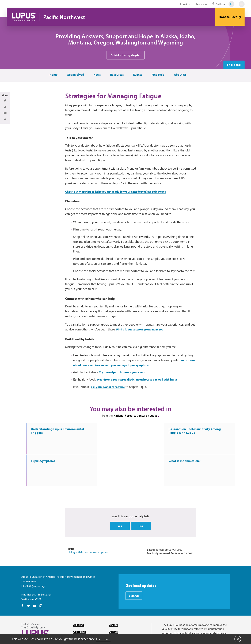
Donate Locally (230, 17)
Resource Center (83, 609)
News (96, 75)
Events (137, 75)
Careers (113, 595)
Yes (120, 496)
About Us (185, 4)
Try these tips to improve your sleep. (125, 374)
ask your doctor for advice (109, 389)
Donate (113, 602)
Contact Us (79, 602)
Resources (201, 4)
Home (53, 75)
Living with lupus (78, 522)
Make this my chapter (127, 55)
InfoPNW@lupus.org (33, 556)
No (141, 496)
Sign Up (134, 566)
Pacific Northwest (65, 17)
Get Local (219, 4)
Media (77, 616)
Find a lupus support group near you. (142, 331)
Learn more (103, 639)
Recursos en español (121, 616)
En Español (234, 65)
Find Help (157, 75)
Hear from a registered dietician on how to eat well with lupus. (141, 381)
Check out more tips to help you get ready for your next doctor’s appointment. (120, 193)
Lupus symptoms (98, 522)
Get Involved (75, 75)
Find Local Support (120, 609)
